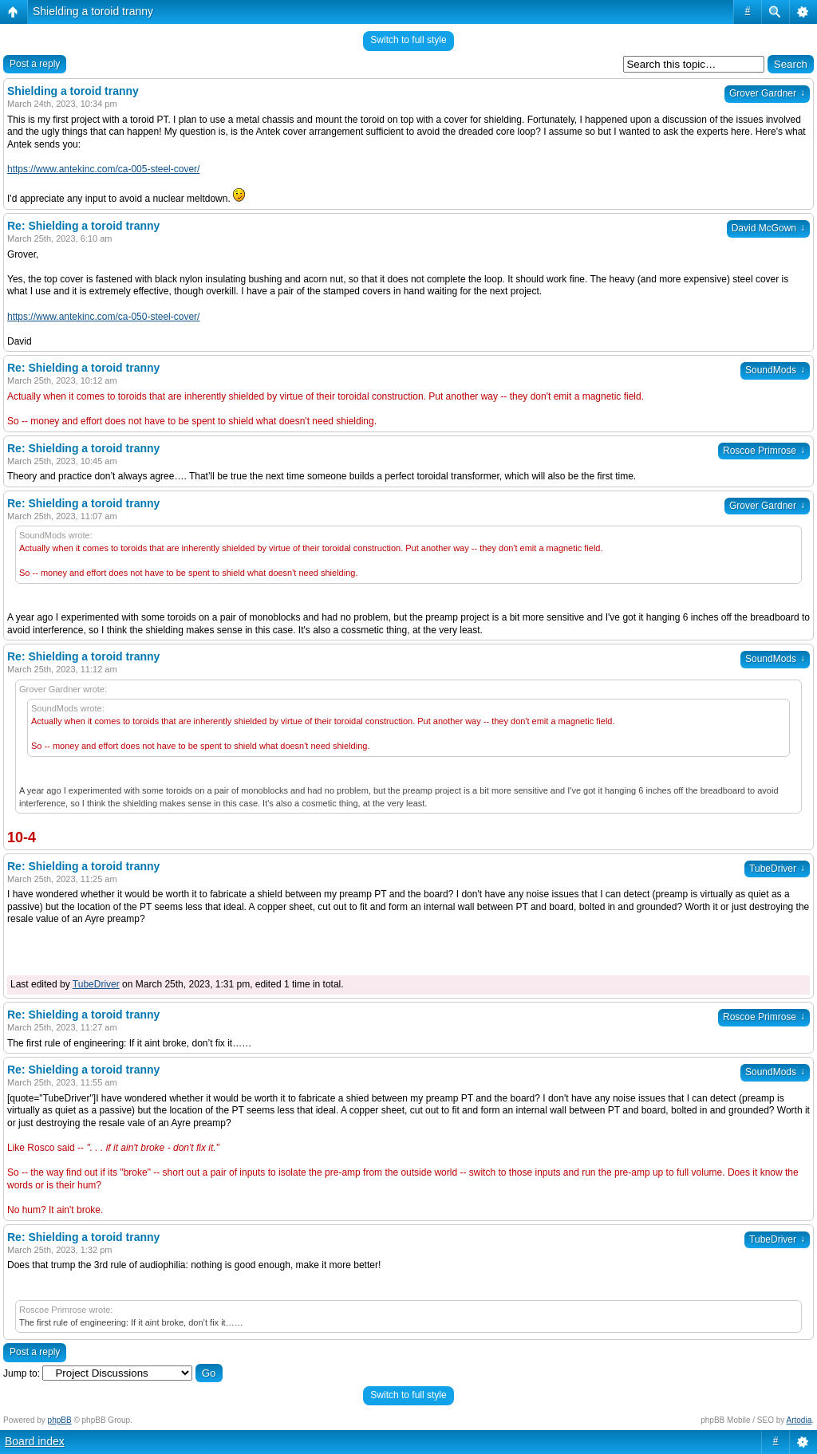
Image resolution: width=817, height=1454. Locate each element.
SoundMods (775, 370)
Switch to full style (408, 39)
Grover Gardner (767, 93)
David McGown (768, 228)
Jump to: (21, 1373)
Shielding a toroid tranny (93, 11)
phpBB (60, 1420)
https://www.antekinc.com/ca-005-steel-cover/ (103, 169)
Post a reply (35, 63)
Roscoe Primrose (764, 450)
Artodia (799, 1420)
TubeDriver (777, 868)
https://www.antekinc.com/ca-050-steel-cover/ (103, 316)
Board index (35, 1441)
